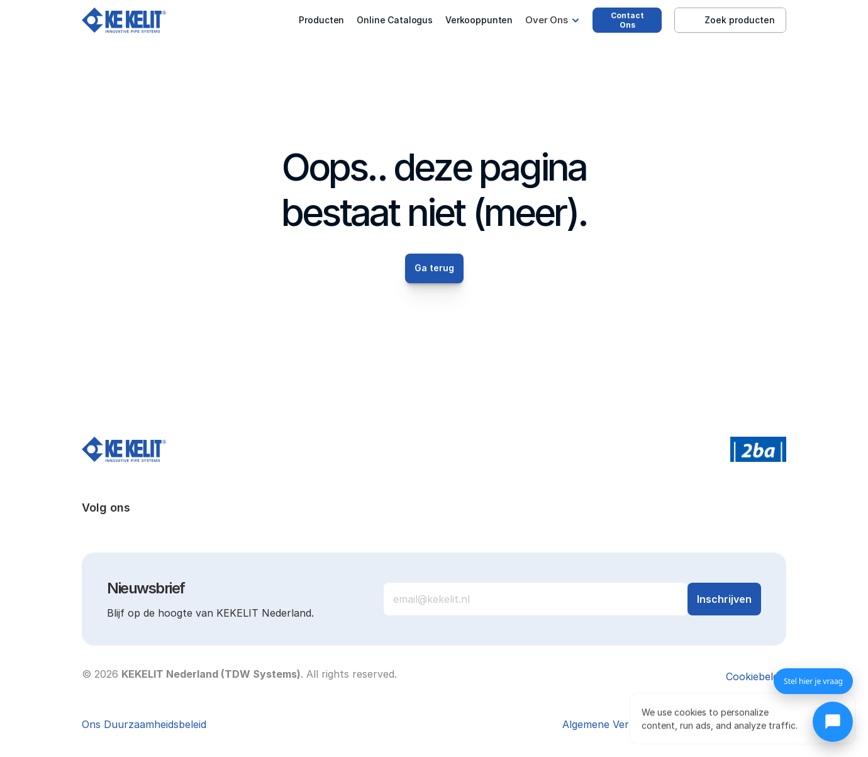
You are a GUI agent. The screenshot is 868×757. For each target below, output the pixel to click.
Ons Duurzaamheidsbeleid (144, 724)
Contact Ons (627, 20)
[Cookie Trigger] (756, 676)
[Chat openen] (833, 722)
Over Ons (546, 20)
